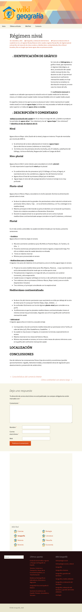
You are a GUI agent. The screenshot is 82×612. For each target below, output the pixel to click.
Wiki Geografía (15, 608)
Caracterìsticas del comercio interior (26, 376)
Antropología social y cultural (65, 564)
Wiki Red (28, 26)
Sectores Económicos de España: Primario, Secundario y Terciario (39, 593)
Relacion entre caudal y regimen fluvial (44, 43)
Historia (18, 540)
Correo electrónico (14, 433)
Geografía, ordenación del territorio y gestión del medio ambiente (65, 590)
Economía (47, 545)
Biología (47, 531)
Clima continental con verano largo (56, 379)
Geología (58, 595)
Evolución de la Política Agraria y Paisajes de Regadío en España (39, 563)
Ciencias (18, 531)
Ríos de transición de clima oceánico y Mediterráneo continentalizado (36, 45)
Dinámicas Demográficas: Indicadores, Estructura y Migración (37, 580)
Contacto (38, 26)
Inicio (4, 26)
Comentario (14, 403)
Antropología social (62, 561)
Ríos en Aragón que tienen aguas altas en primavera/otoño (34, 47)
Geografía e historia (62, 570)
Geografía (19, 536)
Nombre (13, 427)
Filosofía (47, 540)
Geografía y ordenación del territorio (37, 41)
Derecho (19, 545)
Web (11, 438)
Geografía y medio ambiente (64, 579)
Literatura (47, 536)
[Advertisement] (32, 76)
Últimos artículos (15, 26)
